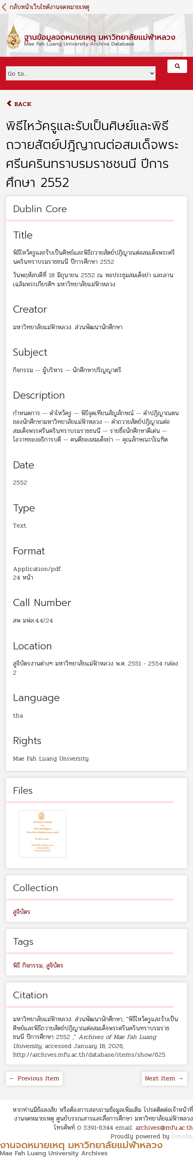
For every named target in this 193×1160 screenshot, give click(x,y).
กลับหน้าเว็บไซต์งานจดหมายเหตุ (49, 7)
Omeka (182, 1136)
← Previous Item (34, 1078)
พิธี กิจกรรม (28, 965)
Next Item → (164, 1078)
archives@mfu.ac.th (164, 1127)
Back (19, 103)
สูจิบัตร (21, 912)
